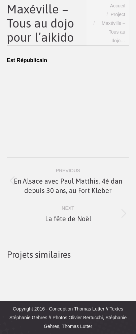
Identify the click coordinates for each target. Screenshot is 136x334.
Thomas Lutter (89, 309)
